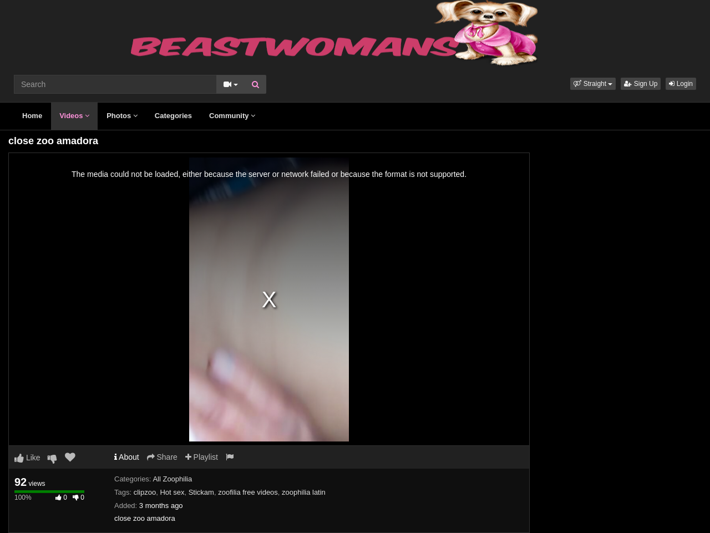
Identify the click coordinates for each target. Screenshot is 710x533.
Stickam (201, 492)
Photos (122, 115)
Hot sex (172, 492)
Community (232, 115)
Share (162, 457)
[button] (593, 84)
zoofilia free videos (248, 492)
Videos (74, 115)
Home (32, 115)
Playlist (201, 457)
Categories (173, 115)
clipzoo (145, 492)
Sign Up (640, 84)
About (126, 457)
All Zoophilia (172, 479)
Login (681, 84)
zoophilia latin (304, 492)
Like (27, 457)
